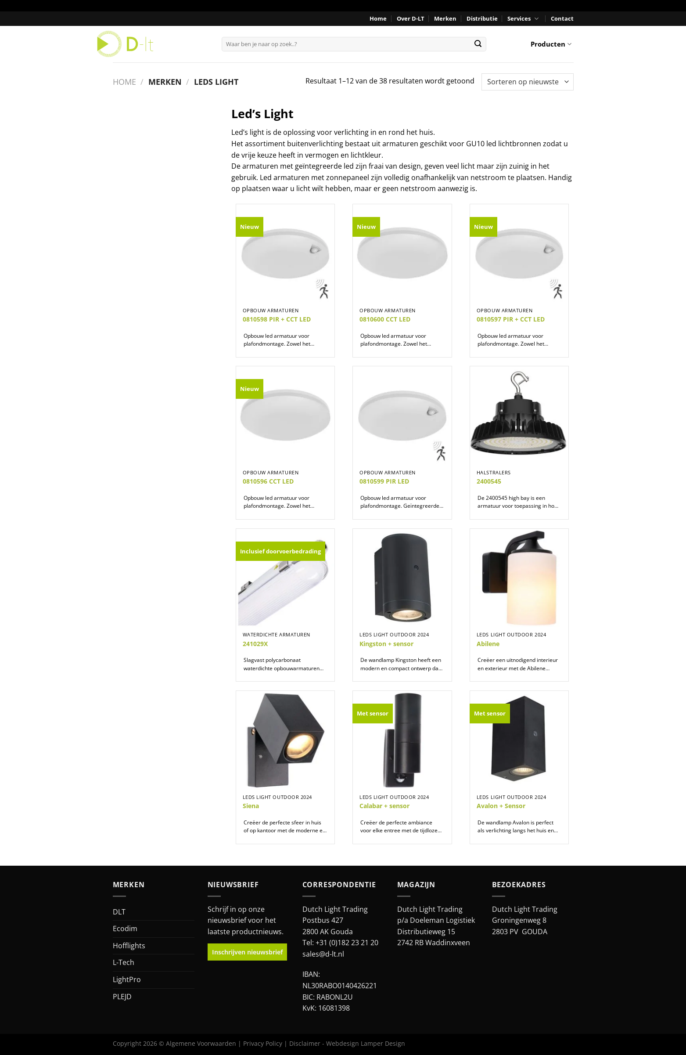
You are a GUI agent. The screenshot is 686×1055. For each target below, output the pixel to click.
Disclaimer (304, 1043)
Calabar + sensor (384, 806)
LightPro (127, 979)
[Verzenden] (478, 43)
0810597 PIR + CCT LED (511, 319)
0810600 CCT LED (384, 319)
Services (524, 18)
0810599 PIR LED (384, 481)
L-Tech (123, 962)
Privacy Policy (262, 1043)
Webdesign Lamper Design (365, 1043)
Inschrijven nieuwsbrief (247, 952)
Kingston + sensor (386, 644)
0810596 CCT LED (268, 481)
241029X (255, 644)
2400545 (489, 481)
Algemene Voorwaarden (201, 1043)
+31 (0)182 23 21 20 (347, 942)
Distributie (482, 18)
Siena (251, 806)
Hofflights (129, 945)
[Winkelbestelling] (527, 81)
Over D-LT (410, 18)
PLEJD (122, 996)
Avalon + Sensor (501, 806)
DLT (119, 912)
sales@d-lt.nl (323, 954)
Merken (445, 18)
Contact (562, 18)
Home (378, 18)
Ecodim (125, 928)
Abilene (488, 644)
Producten (551, 44)
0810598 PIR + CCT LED (277, 319)
